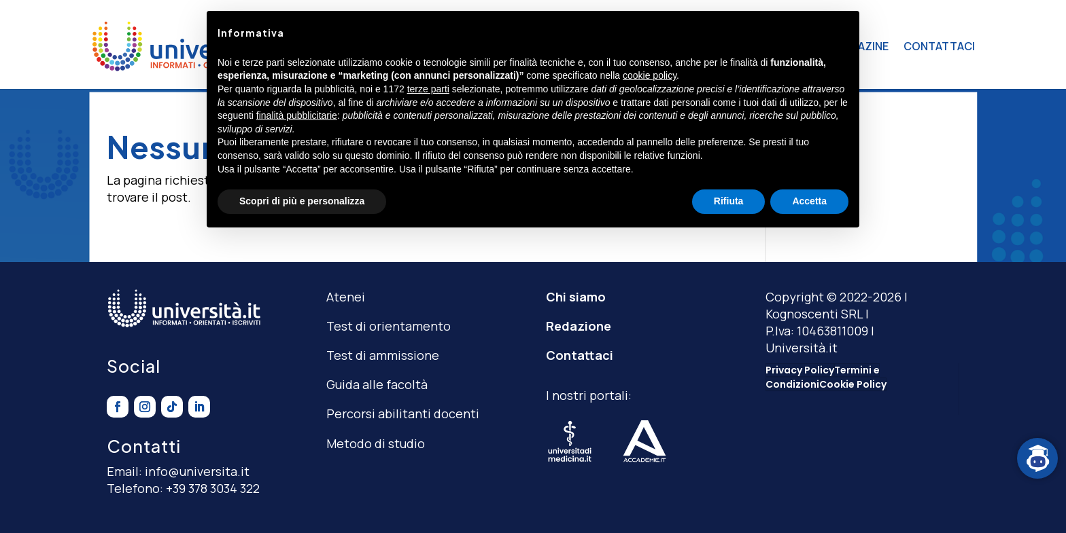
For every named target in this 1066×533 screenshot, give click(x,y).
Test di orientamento (388, 326)
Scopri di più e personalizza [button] (301, 201)
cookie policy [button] (649, 75)
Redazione (578, 326)
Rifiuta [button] (729, 201)
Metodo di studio (375, 443)
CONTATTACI (939, 46)
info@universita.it (197, 471)
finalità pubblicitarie (296, 115)
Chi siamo (576, 297)
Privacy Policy (800, 370)
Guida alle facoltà (377, 384)
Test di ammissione (382, 355)
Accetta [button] (809, 201)
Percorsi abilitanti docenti (402, 413)
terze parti (428, 89)
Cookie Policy (853, 384)
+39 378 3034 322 (213, 488)
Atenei (345, 297)
